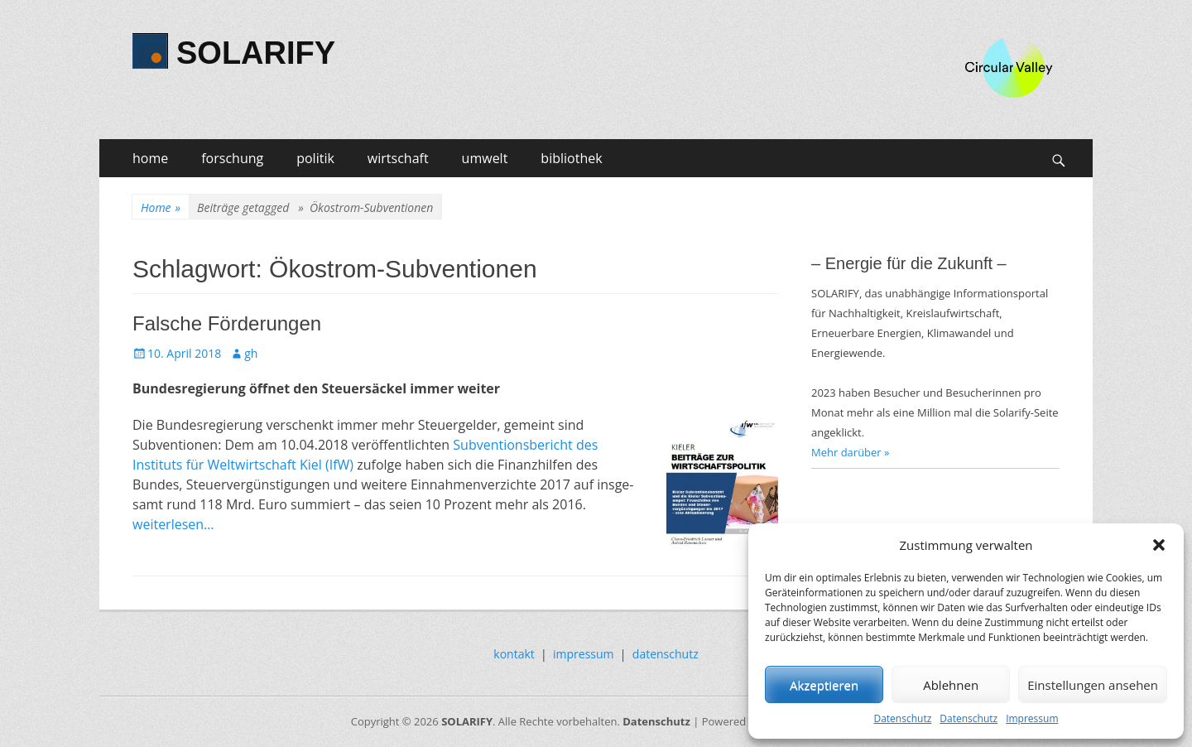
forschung (232, 158)
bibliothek (571, 158)
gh (250, 353)
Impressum (1032, 718)
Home (160, 207)
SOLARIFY (255, 53)
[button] (1159, 545)
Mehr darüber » (850, 452)
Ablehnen (950, 685)
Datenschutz (902, 718)
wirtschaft (398, 158)
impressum (583, 654)
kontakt (513, 654)
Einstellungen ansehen (1092, 685)
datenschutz (665, 654)
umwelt (485, 158)
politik (315, 158)
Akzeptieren (824, 685)
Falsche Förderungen (226, 323)
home (150, 158)
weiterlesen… (173, 524)
